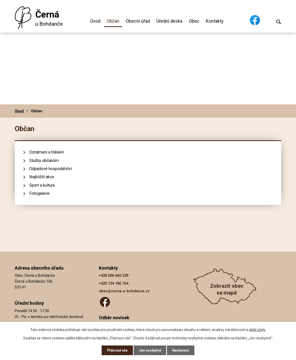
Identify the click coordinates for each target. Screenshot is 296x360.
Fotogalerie (39, 193)
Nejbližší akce (41, 176)
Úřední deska (169, 21)
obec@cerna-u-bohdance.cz (124, 291)
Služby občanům (44, 160)
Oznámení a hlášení (46, 152)
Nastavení (181, 350)
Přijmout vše (117, 350)
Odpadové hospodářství (50, 168)
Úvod (95, 21)
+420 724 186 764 (113, 283)
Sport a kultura (42, 185)
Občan (113, 21)
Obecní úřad (138, 21)
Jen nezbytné (150, 350)
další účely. (257, 329)
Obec (194, 21)
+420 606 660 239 (113, 275)
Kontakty (215, 21)
